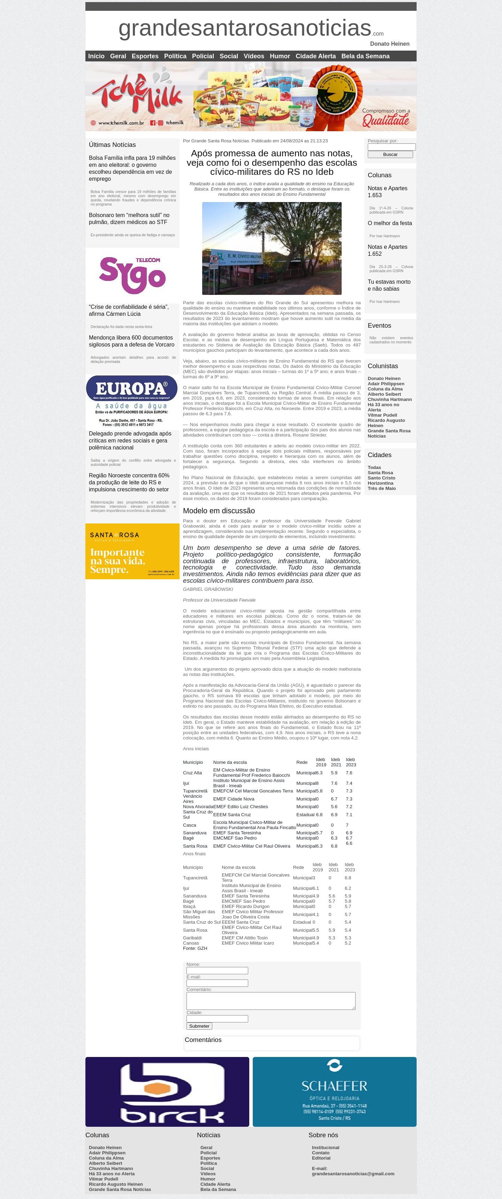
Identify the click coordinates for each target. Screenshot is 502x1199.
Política (175, 56)
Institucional (326, 1150)
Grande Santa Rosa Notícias (120, 1192)
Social (229, 56)
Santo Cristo (381, 478)
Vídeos (254, 56)
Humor (280, 56)
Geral (118, 56)
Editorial (321, 1161)
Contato (320, 1156)
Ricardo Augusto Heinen (116, 1187)
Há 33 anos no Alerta (112, 1176)
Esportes (145, 56)
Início (96, 56)
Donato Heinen (384, 378)
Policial (203, 56)
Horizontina (380, 483)
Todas (374, 467)
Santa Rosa (380, 472)
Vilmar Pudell (382, 415)
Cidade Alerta (316, 56)
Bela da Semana (366, 56)
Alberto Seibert (384, 394)
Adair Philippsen (386, 383)
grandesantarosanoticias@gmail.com (353, 1176)
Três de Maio (382, 488)
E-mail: (319, 1171)
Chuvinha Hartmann (390, 399)
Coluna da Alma (385, 389)
